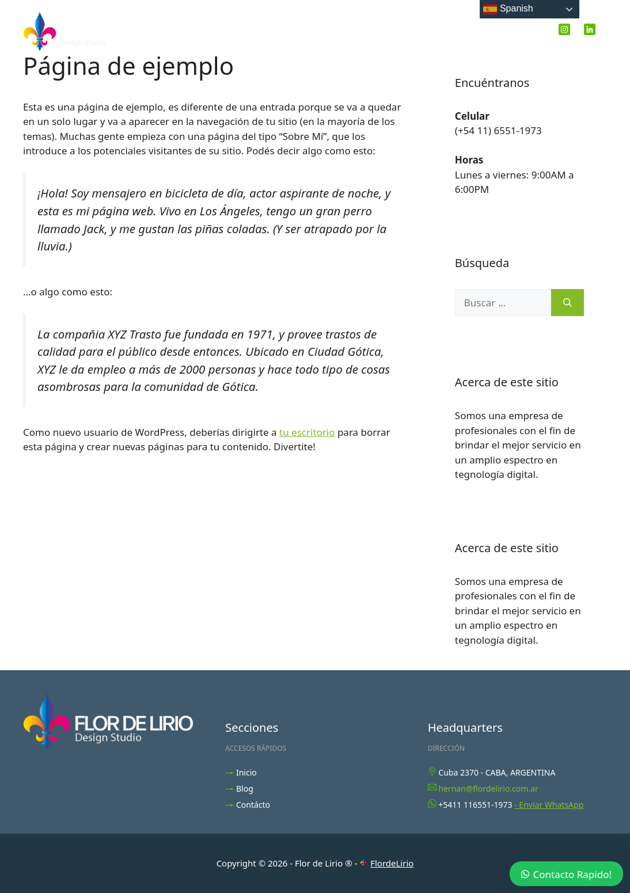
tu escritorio (307, 432)
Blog (456, 31)
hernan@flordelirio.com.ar (488, 788)
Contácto (253, 804)
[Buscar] (567, 303)
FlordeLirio (391, 863)
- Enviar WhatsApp (548, 804)
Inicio (409, 31)
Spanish (508, 9)
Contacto (513, 31)
